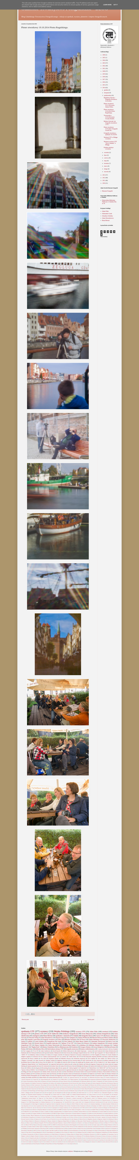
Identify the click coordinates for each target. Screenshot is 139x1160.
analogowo (36, 1036)
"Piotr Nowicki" (112, 1068)
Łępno (69, 1092)
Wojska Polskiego (62, 1031)
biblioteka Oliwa (39, 1049)
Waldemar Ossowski (81, 1132)
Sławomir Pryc (42, 1088)
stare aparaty (63, 1068)
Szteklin (99, 1066)
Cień (49, 1107)
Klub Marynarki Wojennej (112, 1115)
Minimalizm (95, 1121)
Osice (86, 1124)
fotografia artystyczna (72, 1049)
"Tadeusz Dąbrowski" (48, 1100)
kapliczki (81, 1075)
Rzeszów (108, 1128)
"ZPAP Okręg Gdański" (34, 1102)
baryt (74, 1062)
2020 (104, 71)
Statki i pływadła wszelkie (52, 1130)
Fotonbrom (75, 1047)
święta (70, 1143)
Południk (25, 1128)
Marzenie (37, 1121)
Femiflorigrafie (76, 1081)
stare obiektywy (47, 1141)
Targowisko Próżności (111, 1130)
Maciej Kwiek (83, 1119)
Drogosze (44, 1081)
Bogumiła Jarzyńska (108, 1070)
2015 (104, 85)
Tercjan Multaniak (37, 1132)
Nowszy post (25, 1019)
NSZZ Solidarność (72, 1122)
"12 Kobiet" (65, 1077)
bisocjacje (99, 1136)
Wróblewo (29, 1068)
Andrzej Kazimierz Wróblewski (109, 1103)
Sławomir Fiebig (33, 1037)
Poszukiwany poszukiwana (112, 1126)
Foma (29, 1071)
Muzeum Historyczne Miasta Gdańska (102, 1037)
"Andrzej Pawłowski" (103, 1049)
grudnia (106, 90)
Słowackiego (102, 1130)
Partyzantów (24, 1126)
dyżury (22, 1138)
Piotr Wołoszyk (32, 1053)
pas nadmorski (79, 1139)
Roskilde (98, 1128)
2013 (104, 175)
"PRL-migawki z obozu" (89, 1098)
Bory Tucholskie (72, 1105)
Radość (52, 1128)
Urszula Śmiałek (112, 1054)
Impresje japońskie (32, 1066)
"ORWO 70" (24, 1054)
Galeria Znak (108, 1064)
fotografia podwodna (34, 1138)
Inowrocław (68, 1113)
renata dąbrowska (109, 1139)
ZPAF (69, 1062)
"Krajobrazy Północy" (70, 1096)
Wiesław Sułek (100, 1073)
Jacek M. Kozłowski (44, 1066)
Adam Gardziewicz (45, 1051)
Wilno (36, 1134)
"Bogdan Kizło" (35, 1047)
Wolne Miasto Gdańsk (82, 1041)
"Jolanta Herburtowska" (45, 1079)
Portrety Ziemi (46, 1073)
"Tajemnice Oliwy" (59, 1100)
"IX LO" (100, 1094)
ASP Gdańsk (49, 1070)
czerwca (106, 158)
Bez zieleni (51, 1105)
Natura (86, 1122)
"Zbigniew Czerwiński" (27, 1060)
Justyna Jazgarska (96, 1083)
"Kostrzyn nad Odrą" (45, 1096)
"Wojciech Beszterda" (95, 1100)
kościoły (114, 1138)
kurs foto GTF (88, 1053)
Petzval (63, 1126)
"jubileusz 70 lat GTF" (67, 1043)
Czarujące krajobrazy (63, 1107)
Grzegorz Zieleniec (85, 1047)
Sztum (96, 1130)
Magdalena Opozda (92, 1119)
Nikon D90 (35, 1062)
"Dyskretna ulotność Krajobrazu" (35, 1094)
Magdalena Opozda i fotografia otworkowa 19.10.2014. (110, 99)
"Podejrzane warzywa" (102, 1098)
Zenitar (50, 1136)
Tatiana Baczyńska (51, 1088)
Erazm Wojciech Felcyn (65, 1081)
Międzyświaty (113, 1121)
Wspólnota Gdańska (54, 1058)
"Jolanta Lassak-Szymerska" (50, 1056)
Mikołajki (79, 1066)
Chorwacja (38, 1107)
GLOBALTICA (26, 1111)
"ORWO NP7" (102, 1068)
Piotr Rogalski (95, 1054)
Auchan (74, 1064)
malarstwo (50, 1139)
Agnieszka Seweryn (60, 1103)
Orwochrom (80, 1124)
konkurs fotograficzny (99, 1043)
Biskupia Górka (63, 1105)
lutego (106, 169)
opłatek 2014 (71, 1139)
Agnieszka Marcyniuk (56, 1064)
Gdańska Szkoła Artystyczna (49, 1071)
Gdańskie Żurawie (68, 1111)
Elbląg (24, 1071)
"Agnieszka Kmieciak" (74, 1077)
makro (93, 1075)
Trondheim (57, 1132)
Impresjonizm (65, 1083)
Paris (115, 1124)
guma (38, 1068)
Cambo (109, 1105)
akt (34, 1068)
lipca (105, 155)
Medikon (73, 1121)
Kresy (72, 1117)
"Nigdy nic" (41, 1098)
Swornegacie (90, 1130)
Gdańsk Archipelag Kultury (56, 1111)
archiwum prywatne (64, 1090)
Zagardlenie (103, 1134)
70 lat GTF (35, 1051)
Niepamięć (113, 1085)
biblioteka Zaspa (73, 1090)
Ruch (103, 1128)
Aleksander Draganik (83, 1070)
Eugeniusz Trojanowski (96, 1064)
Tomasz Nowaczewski (66, 1088)
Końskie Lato (66, 1117)
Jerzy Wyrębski (114, 1049)
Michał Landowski (109, 1060)
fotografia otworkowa (49, 1039)
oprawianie (99, 1075)
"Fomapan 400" (47, 1094)
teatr (65, 1141)
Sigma (110, 1086)
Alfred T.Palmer (75, 1103)
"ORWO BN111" (64, 1079)
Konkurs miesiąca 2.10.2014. (109, 148)
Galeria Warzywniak (53, 1045)
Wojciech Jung (60, 1037)
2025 (104, 57)
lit (42, 1092)
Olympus (86, 1066)
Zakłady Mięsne (46, 1075)
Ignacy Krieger (61, 1113)
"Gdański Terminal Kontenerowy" (79, 1094)
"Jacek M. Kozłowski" (26, 1079)
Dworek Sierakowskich (53, 1081)
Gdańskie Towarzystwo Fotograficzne (40, 1083)
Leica (58, 1119)
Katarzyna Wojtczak (70, 1054)
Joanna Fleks (65, 1115)
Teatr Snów (28, 1132)
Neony (101, 1122)
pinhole (30, 1041)
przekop (101, 1139)
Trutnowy (105, 1066)
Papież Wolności (108, 1124)
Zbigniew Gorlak (25, 1136)
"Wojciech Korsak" (106, 1100)
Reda (66, 1128)
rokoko (116, 1139)
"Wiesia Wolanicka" (84, 1100)
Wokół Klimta (55, 1134)
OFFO (49, 1124)
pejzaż (85, 1139)
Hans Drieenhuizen (68, 1071)
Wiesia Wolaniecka (113, 1132)
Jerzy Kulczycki (98, 1060)
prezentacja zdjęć (54, 1068)
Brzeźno (89, 1105)
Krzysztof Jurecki (25, 1119)
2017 (104, 79)
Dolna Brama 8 (112, 1107)
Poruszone (102, 1126)
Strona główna (58, 1019)
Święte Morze (49, 1143)
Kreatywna (66, 1085)
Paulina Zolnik (32, 1126)
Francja (88, 1109)
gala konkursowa (60, 1138)
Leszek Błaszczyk (65, 1119)
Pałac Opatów (40, 1126)
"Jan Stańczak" (114, 1094)
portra (97, 1139)
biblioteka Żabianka (94, 1045)
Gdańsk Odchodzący (94, 1039)
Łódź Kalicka (29, 1143)
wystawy (44, 1031)
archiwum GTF (37, 1056)
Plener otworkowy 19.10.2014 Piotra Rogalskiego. (109, 111)
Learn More (107, 5)
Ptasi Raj (43, 1128)
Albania (68, 1103)
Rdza (90, 1086)
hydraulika (79, 1138)
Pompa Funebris (56, 1086)
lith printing (45, 1068)
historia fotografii (72, 1075)
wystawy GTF (80, 1031)
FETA (55, 1109)
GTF (80, 1056)
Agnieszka (42, 1103)
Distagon (105, 1107)
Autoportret (92, 1079)
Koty (60, 1085)
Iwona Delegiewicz (99, 1047)
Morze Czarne (30, 1122)
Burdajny (94, 1105)
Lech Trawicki (52, 1119)
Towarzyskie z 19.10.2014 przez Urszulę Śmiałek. (109, 117)
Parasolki (37, 1086)
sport (41, 1141)
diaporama (91, 1090)
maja (105, 160)
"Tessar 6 (67, 1100)
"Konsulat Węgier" (33, 1096)
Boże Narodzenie (81, 1105)
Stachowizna (77, 1073)
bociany (109, 1136)
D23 (87, 1107)
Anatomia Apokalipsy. (95, 1103)
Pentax (51, 1126)
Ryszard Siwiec (95, 1086)
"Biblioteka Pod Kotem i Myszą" (97, 1077)
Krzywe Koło (71, 1066)
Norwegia (40, 1124)
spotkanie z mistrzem (63, 1036)
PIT (102, 1124)
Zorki (55, 1136)
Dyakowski (28, 1109)
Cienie (44, 1107)
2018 (104, 76)
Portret (103, 1054)
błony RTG (81, 1090)
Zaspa (51, 1090)
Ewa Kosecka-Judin (75, 1060)
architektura (82, 1045)
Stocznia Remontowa (74, 1130)
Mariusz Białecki (29, 1121)
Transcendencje (50, 1132)
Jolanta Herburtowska (110, 1051)
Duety (116, 1070)
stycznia (106, 171)
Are (31, 1105)
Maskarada (43, 1121)
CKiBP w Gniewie (102, 1105)
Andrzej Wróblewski (83, 1037)
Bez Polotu (45, 1105)
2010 (104, 183)
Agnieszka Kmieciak (71, 1070)
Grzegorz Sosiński (36, 1113)
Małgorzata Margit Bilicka (64, 1121)
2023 (104, 63)
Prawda (63, 1086)
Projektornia (69, 1086)
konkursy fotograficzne (70, 1034)
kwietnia (106, 163)
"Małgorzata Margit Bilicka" (97, 1096)
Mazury (114, 1071)
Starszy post (91, 1019)
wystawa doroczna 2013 (54, 1077)
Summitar (84, 1073)
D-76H (82, 1107)
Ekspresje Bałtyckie (42, 1109)
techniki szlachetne (32, 1077)
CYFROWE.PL (114, 1079)
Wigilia (59, 1062)
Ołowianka (30, 1086)
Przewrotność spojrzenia (33, 1128)
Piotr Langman (27, 1051)
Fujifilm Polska (95, 1109)
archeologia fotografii (77, 1053)
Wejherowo (92, 1073)
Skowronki (23, 1130)
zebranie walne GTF (91, 1062)
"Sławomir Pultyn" (38, 1100)
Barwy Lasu (111, 1041)
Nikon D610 (24, 1086)
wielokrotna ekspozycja (79, 1058)
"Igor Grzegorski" (98, 1053)
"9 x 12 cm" (89, 1092)
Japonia (89, 1083)
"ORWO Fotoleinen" (59, 1098)
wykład (98, 1141)
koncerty (104, 1138)
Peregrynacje (57, 1126)
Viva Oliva (43, 1058)
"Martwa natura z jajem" (83, 1096)
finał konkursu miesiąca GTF (55, 1049)
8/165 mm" (92, 1102)
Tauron (22, 1132)
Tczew (58, 1088)
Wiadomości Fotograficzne (102, 1132)
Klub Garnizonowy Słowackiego (39, 1085)
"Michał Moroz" (93, 1068)
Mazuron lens (93, 1085)
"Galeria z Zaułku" (66, 1094)
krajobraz (38, 1092)
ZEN (47, 1090)
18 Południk (41, 1070)
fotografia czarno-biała (33, 1039)
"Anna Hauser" (84, 1077)
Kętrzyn (37, 1119)
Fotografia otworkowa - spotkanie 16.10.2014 (110, 133)
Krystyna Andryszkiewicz (83, 1054)
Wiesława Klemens (111, 1073)
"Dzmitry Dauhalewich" (111, 1077)
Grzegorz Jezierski (57, 1054)
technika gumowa (71, 1141)
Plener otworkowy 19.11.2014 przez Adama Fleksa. (109, 105)
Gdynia (49, 1054)
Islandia (90, 1113)
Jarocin (43, 1115)
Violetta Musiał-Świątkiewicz (87, 1088)
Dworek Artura (39, 1043)
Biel (57, 1105)
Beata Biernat (106, 220)
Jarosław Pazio (54, 1066)
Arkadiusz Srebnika (107, 216)
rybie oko (25, 1141)
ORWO (54, 1124)
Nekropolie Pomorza (93, 1122)
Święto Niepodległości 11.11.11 (61, 1143)
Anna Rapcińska (24, 1105)
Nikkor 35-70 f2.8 (109, 1122)
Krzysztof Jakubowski (109, 1039)
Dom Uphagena (71, 1037)
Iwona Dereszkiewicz (98, 1113)
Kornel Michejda (46, 1117)
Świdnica (74, 1092)
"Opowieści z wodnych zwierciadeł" (74, 1098)
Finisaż (43, 1054)
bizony (104, 1136)
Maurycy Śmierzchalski (104, 1071)
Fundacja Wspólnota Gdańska (107, 1109)
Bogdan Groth (106, 1079)
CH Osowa (82, 1039)
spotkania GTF (27, 1031)
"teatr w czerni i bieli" (76, 1102)
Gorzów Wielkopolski (93, 1111)
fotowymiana (52, 1138)
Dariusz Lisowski (98, 1107)
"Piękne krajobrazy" (74, 1079)
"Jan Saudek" (106, 1094)
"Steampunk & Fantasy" (26, 1100)
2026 (104, 55)
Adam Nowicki (39, 1060)
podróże (106, 1075)
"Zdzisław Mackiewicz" (46, 1102)
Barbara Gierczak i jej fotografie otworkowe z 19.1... (110, 123)
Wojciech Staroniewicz (45, 1134)
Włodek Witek (79, 1134)
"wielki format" (72, 1056)
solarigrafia (35, 1141)
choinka (114, 1136)
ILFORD (54, 1113)
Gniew (60, 1071)
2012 (104, 177)
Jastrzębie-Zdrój (50, 1115)
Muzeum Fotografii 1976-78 (41, 1122)
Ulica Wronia (65, 1132)
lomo (45, 1092)
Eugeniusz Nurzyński (62, 1060)
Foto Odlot (72, 1109)
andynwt (70, 1151)
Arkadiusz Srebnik (50, 1060)
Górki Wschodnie (46, 1113)
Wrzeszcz (86, 1043)
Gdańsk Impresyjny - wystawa (84, 1051)
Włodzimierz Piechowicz (89, 1134)
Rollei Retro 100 (91, 1128)
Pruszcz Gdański (34, 1058)
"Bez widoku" (101, 1058)
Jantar (24, 1115)
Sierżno (30, 1049)
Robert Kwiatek (72, 1128)
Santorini (92, 1066)
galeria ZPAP (111, 1090)
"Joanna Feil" (36, 1079)
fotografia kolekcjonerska (100, 1090)
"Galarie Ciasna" (56, 1094)
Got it (115, 5)
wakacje (93, 1141)
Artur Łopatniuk (37, 1105)
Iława (116, 1113)
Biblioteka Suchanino (70, 1039)
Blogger (90, 1151)
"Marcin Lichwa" (111, 1058)
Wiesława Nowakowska (28, 1134)
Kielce (103, 1115)
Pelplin (46, 1126)
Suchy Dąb (82, 1130)
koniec (109, 1138)
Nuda (45, 1124)
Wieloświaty (107, 1088)
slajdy (30, 1141)
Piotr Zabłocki (68, 1041)
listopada (106, 92)
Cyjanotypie (54, 1107)
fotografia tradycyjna (52, 1043)
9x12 (111, 1102)
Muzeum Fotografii (107, 191)
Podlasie (42, 1086)
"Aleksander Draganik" (107, 1092)
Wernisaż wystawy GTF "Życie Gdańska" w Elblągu (110, 143)
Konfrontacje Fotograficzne (29, 1117)
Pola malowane (89, 1126)
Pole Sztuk (48, 1086)
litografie (87, 1075)
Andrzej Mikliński (84, 1079)
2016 (104, 82)
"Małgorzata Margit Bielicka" (28, 1064)
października (107, 95)
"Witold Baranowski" (43, 1064)
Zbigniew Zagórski (26, 1056)
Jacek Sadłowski (53, 1034)
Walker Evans (91, 1132)
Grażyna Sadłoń (103, 1111)
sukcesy (54, 1141)
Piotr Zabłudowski (80, 1126)
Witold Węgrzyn (40, 1090)
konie (32, 1092)
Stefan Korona (66, 1053)
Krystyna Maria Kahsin (89, 1117)
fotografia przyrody (61, 1075)
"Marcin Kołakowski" (110, 1053)
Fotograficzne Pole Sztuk (54, 1041)
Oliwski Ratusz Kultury (69, 1045)
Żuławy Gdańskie (40, 1045)
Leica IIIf (77, 1085)
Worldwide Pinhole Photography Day (30, 1075)
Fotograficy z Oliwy (80, 1109)
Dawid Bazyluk (56, 1051)
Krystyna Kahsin (80, 1071)
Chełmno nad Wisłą (84, 1064)
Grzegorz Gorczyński (26, 1113)
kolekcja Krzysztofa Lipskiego (93, 1138)
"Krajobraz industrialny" (57, 1096)
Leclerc (71, 1085)
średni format (81, 1092)
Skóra (35, 1130)
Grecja (109, 1111)
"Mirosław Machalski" (111, 1096)
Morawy (23, 1122)
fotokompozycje (44, 1138)
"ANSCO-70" (97, 1092)
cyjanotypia (106, 1045)
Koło (53, 1117)
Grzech (114, 1111)
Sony (39, 1130)
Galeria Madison (35, 1111)
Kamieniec (104, 1083)
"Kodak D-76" (56, 1079)
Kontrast (39, 1117)
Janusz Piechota (82, 1083)
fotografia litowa (87, 1036)
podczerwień (91, 1139)
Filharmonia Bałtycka (86, 1081)
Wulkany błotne (70, 1134)
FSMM (59, 1109)
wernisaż (105, 1031)
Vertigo (71, 1132)
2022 (104, 66)
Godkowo (52, 1083)
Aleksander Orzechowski (98, 1041)
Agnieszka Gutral (50, 1103)
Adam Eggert (35, 1103)
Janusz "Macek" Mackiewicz (33, 1115)
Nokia (34, 1124)
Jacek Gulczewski (86, 1060)
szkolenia (60, 1141)
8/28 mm (99, 1102)
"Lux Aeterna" (62, 1056)
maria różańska (39, 1041)
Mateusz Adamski (52, 1121)
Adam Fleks (105, 211)
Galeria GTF (99, 1036)
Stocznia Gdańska (63, 1130)
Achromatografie (26, 1103)
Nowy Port (42, 1062)
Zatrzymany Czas (112, 1134)
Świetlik (42, 1143)
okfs (65, 1139)
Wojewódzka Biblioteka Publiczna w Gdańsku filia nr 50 (109, 202)
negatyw (50, 1092)
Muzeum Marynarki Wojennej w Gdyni (57, 1122)
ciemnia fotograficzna (103, 1034)
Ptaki (60, 1073)
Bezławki (99, 1079)
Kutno (32, 1119)
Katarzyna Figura (112, 1083)
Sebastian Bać (104, 1086)
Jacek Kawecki (73, 1083)
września (106, 152)
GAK (116, 1109)
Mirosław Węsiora (104, 1121)
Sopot (45, 1053)
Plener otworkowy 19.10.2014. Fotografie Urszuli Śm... (111, 128)
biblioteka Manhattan (90, 1136)
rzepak (112, 1075)
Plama (38, 1073)
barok (53, 1075)
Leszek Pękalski (85, 1085)
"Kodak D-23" (101, 1062)
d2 (86, 1090)
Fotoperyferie (36, 1071)
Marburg (111, 1119)
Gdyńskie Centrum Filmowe (80, 1111)
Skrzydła (30, 1130)
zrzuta (22, 1143)
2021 (104, 68)
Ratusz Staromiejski (82, 1086)
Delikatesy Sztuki (34, 1054)
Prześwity (54, 1073)
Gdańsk (75, 1036)
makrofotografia (42, 1139)
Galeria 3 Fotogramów (98, 1081)
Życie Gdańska (91, 1058)
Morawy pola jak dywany (104, 1085)
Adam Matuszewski (59, 1070)
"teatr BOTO (67, 1102)
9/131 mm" (105, 1102)
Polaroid (96, 1126)
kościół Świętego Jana (26, 1139)
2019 (104, 74)
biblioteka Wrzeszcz (66, 1058)
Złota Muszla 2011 (62, 1136)
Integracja (84, 1113)
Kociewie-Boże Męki (53, 1085)
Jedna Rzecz (58, 1115)
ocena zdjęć (60, 1139)
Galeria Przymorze (108, 1081)
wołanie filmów (43, 1077)
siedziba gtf (80, 1062)
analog (23, 1041)
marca (106, 166)
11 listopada (86, 1102)
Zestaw (56, 1090)
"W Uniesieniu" (74, 1100)
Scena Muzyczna (87, 1034)
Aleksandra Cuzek (107, 213)
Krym (76, 1117)
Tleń (44, 1132)
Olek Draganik (73, 1124)
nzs (55, 1139)
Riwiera (40, 1053)
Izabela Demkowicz (109, 1113)
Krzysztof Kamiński (91, 1071)
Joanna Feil (63, 1066)
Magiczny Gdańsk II (102, 1119)
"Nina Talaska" (49, 1098)
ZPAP (98, 1134)
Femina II (65, 1109)
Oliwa (59, 1039)
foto (27, 1138)
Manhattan (23, 1053)
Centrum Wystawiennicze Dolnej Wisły (31, 1081)
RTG (48, 1128)
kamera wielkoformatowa (88, 1049)
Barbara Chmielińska (48, 1047)
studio (64, 1092)
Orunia (79, 1043)
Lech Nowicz (44, 1119)
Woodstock (62, 1134)
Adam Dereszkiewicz (108, 218)
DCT (91, 1107)
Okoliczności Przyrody (63, 1124)
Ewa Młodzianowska (63, 1047)
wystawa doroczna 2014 (107, 1141)
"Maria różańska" (111, 1062)
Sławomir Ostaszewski (32, 1088)
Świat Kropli (36, 1143)
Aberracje (116, 1102)
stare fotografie (57, 1092)
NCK (33, 1073)
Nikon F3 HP (28, 1124)
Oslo (90, 1124)
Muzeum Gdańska (25, 1073)
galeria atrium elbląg (70, 1138)
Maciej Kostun (111, 1047)
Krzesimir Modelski (111, 1117)
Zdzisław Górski (43, 1136)
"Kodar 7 (25, 1096)
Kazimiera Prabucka (25, 1085)
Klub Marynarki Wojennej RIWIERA (92, 1056)
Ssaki (43, 1130)
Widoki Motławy (99, 1088)
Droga (22, 1109)
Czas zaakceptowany (74, 1107)
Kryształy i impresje (100, 1117)
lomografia (35, 1139)
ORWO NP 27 (51, 1062)
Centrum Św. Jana (30, 1107)
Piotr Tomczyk (70, 1126)
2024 (104, 60)
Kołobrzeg (58, 1117)
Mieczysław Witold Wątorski (84, 1121)
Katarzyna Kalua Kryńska (94, 1115)
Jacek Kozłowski (98, 1051)
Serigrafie (114, 1128)
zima (115, 1141)
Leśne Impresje (74, 1119)
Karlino (85, 1115)
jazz (84, 1138)
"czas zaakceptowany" (58, 1102)
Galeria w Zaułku (44, 1111)
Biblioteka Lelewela (96, 1070)
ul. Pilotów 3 (79, 1141)
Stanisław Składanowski (55, 1053)
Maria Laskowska (108, 1056)
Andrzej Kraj (67, 1064)
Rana (75, 1086)
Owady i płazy (96, 1124)
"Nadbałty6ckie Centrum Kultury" (28, 1098)
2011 (104, 180)
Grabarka (58, 1083)
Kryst (81, 1117)
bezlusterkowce (71, 1136)
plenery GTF (39, 1034)
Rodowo (108, 1036)
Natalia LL (80, 1122)
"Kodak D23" (83, 1068)
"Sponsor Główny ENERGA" (28, 1070)
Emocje (50, 1109)
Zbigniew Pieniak (34, 1136)
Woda (64, 1062)
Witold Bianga (32, 1090)
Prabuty (23, 1049)
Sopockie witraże (67, 1073)
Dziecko (34, 1109)
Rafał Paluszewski (59, 1128)
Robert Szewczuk (82, 1128)
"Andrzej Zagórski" (73, 1068)
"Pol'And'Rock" (112, 1098)
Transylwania (76, 1088)
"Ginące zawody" (92, 1094)
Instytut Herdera (76, 1113)
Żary (75, 1143)
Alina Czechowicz (85, 1103)
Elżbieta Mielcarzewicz (68, 1051)
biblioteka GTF (80, 1136)
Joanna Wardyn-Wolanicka (76, 1115)
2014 (104, 87)
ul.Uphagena (87, 1141)
